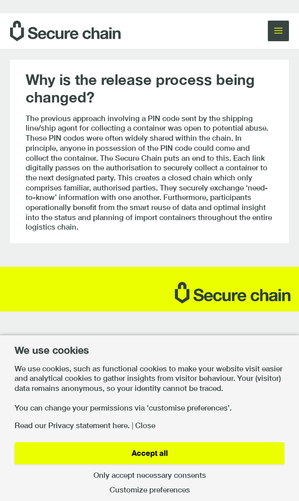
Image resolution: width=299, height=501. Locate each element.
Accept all (150, 453)
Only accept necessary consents (149, 475)
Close (145, 426)
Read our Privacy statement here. (72, 426)
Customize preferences (150, 490)
